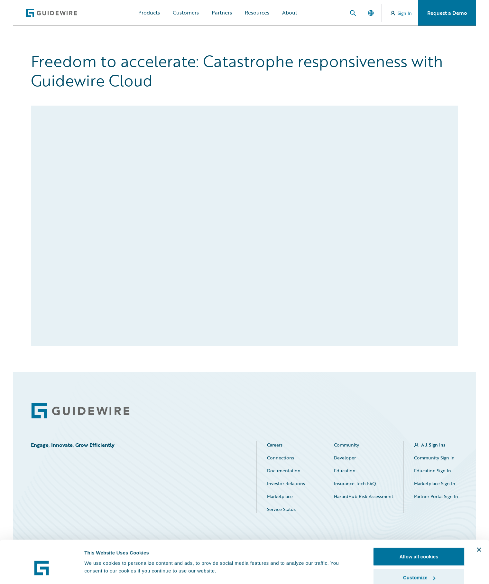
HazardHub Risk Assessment (363, 496)
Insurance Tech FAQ (355, 483)
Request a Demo (447, 13)
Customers (186, 12)
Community (346, 444)
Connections (280, 457)
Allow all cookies (419, 524)
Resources (257, 12)
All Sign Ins (433, 444)
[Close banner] (479, 517)
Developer (345, 457)
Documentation (283, 470)
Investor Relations (286, 483)
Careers (274, 444)
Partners (222, 12)
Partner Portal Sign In (436, 496)
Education (344, 470)
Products (149, 12)
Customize (419, 546)
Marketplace (280, 496)
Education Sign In (432, 470)
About (289, 12)
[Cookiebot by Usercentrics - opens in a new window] (42, 571)
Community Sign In (434, 457)
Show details (99, 556)
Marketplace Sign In (434, 483)
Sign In (401, 13)
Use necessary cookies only (419, 567)
